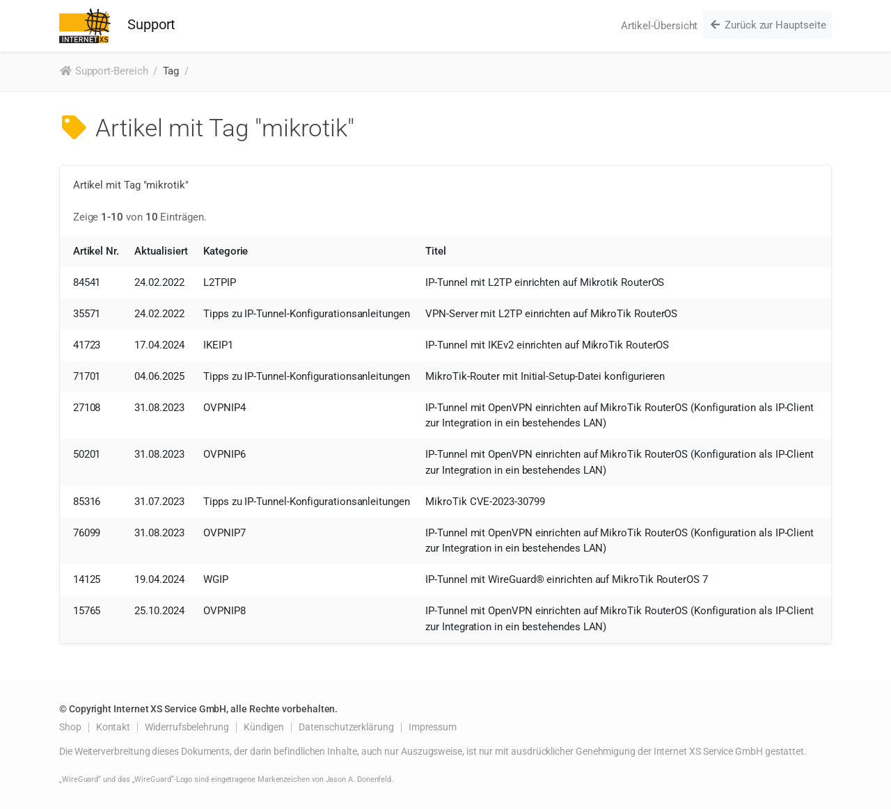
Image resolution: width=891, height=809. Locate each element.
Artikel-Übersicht (659, 25)
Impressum (433, 726)
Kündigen (264, 726)
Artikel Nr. (96, 251)
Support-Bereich (103, 71)
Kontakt (113, 726)
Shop (70, 726)
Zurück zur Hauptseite (767, 25)
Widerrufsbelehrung (187, 726)
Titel (435, 251)
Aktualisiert (160, 251)
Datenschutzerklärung (346, 726)
